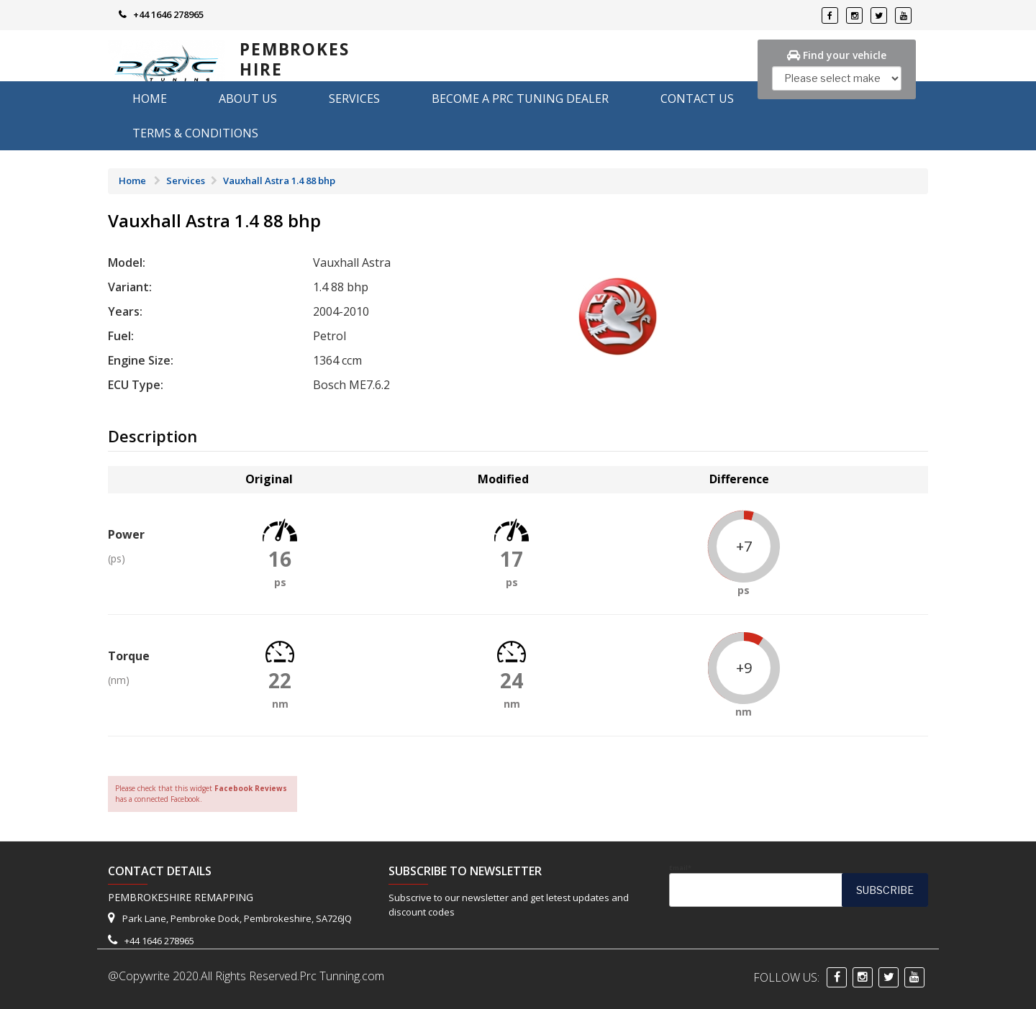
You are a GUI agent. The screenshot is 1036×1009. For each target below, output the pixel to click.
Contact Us (697, 98)
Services (354, 98)
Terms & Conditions (195, 133)
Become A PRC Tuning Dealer (520, 98)
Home (149, 98)
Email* (798, 885)
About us (248, 98)
